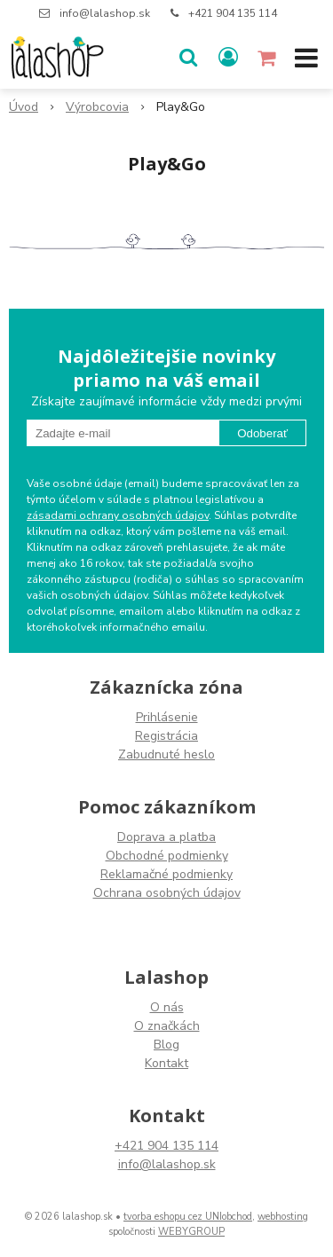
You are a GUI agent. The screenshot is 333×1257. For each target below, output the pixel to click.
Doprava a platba (166, 837)
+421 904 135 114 (232, 13)
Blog (166, 1044)
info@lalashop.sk (104, 13)
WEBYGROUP (191, 1231)
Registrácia (166, 735)
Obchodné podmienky (167, 855)
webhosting (283, 1216)
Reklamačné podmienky (166, 874)
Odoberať (262, 433)
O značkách (167, 1025)
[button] (188, 57)
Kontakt (166, 1063)
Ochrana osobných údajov (167, 892)
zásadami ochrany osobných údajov (118, 515)
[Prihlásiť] (228, 57)
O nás (167, 1007)
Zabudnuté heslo (166, 754)
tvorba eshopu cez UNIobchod (187, 1216)
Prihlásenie (167, 717)
